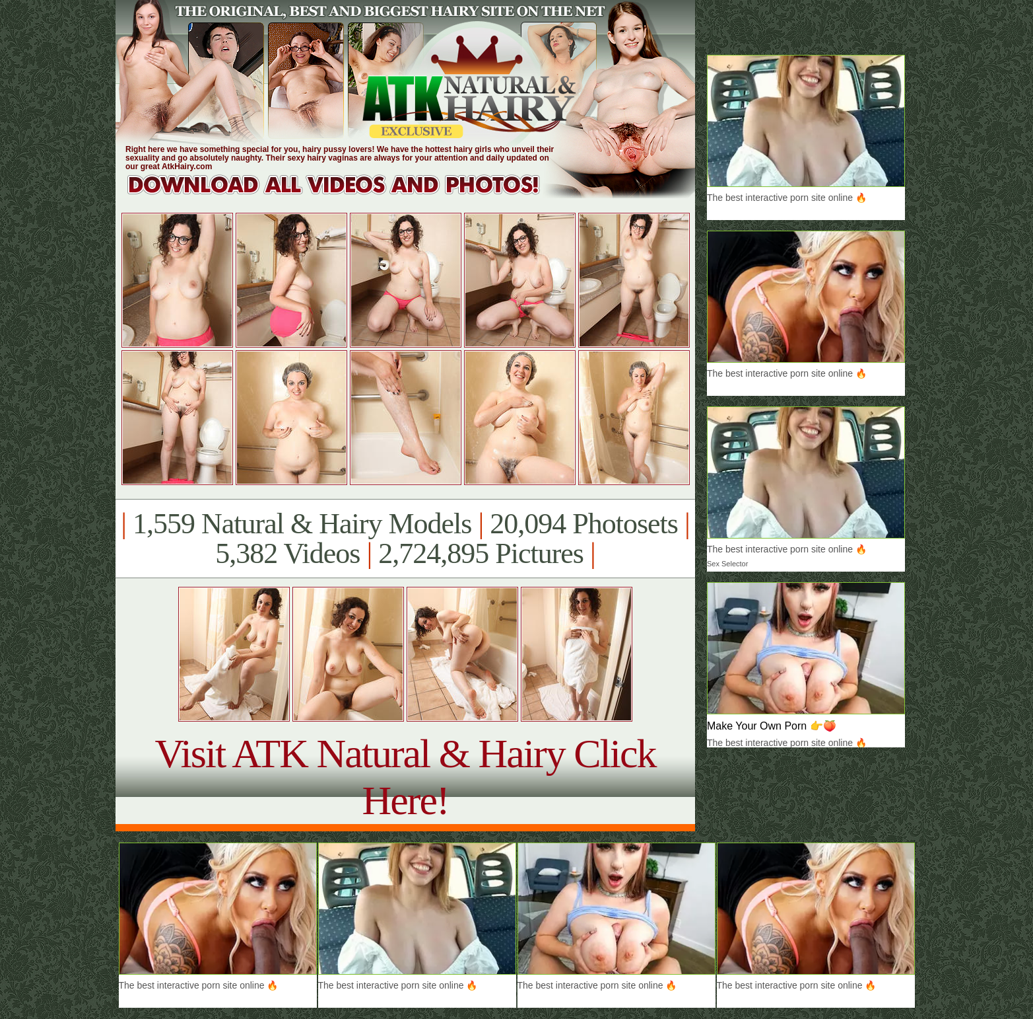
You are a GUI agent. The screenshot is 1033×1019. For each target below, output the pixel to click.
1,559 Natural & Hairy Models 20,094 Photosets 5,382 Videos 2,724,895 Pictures (405, 538)
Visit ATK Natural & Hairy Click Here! (404, 777)
